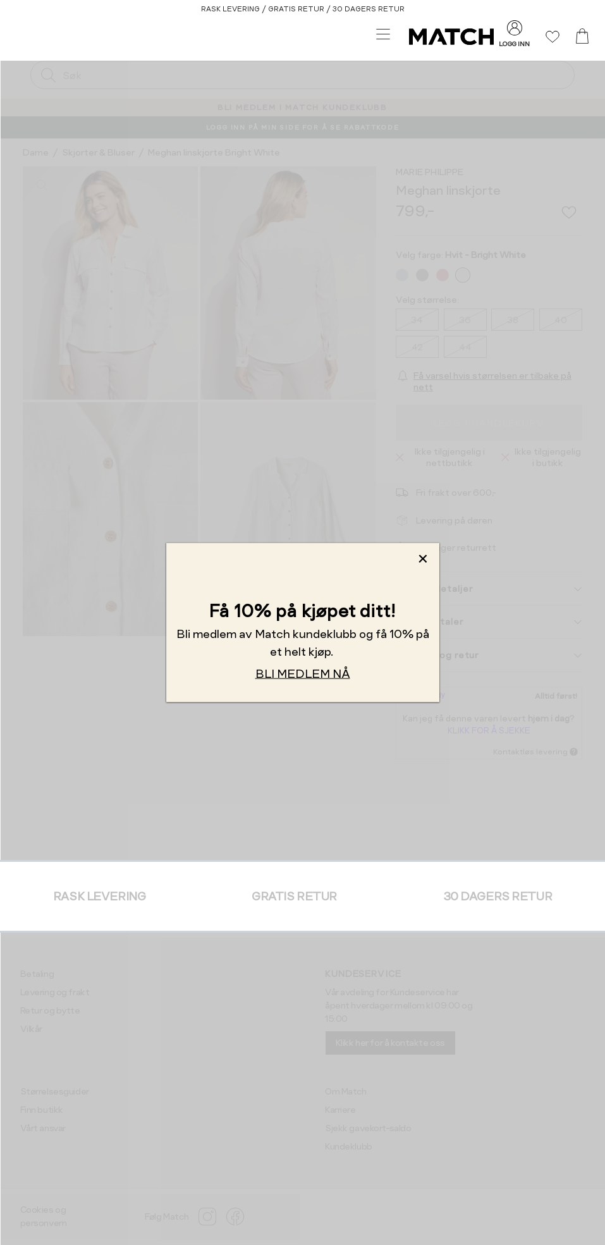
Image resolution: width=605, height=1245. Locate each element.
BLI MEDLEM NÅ (302, 673)
